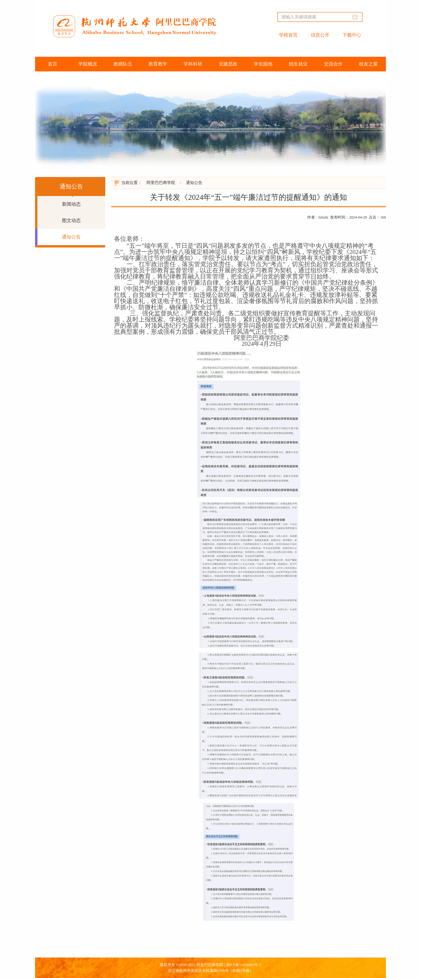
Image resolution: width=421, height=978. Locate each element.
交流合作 (333, 63)
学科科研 (193, 63)
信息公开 (320, 34)
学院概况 (87, 63)
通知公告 (71, 236)
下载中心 (351, 34)
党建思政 (228, 63)
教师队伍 (122, 63)
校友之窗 (368, 63)
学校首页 (288, 34)
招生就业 (298, 63)
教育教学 (158, 63)
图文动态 (71, 220)
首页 (52, 63)
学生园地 (263, 63)
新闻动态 (71, 204)
